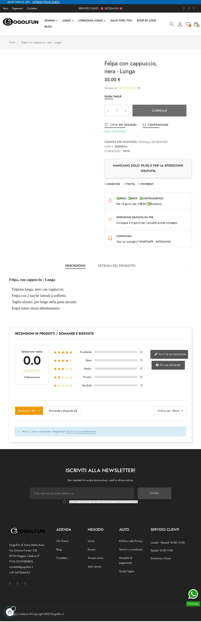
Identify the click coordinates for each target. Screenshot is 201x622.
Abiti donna (94, 567)
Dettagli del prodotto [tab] (117, 266)
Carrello (159, 111)
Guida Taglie (113, 97)
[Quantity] (116, 111)
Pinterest (147, 184)
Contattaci (32, 8)
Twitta (130, 184)
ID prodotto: (112, 152)
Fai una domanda (168, 366)
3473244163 (111, 8)
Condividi (113, 184)
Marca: (109, 147)
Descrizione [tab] (75, 266)
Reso (5, 8)
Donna (91, 550)
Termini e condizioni (131, 550)
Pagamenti (17, 8)
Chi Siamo (62, 542)
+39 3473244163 (19, 573)
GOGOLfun (121, 147)
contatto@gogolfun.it (21, 567)
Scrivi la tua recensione (170, 355)
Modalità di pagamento (125, 561)
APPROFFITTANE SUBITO (46, 2)
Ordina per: (164, 411)
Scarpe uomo (95, 559)
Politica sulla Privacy (131, 542)
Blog (59, 550)
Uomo (91, 542)
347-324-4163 (159, 142)
